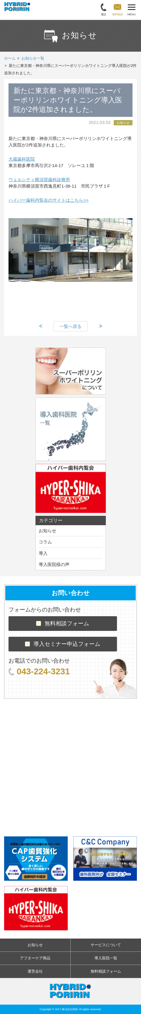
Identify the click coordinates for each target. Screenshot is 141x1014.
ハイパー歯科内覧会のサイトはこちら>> (49, 200)
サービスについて (106, 945)
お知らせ (47, 530)
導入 (43, 553)
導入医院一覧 (105, 958)
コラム (45, 541)
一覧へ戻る (70, 326)
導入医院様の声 (54, 564)
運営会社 (35, 971)
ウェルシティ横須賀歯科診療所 (39, 179)
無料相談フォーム (62, 623)
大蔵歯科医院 (22, 158)
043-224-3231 (39, 671)
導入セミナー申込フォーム (62, 644)
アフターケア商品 (35, 958)
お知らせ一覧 (32, 58)
